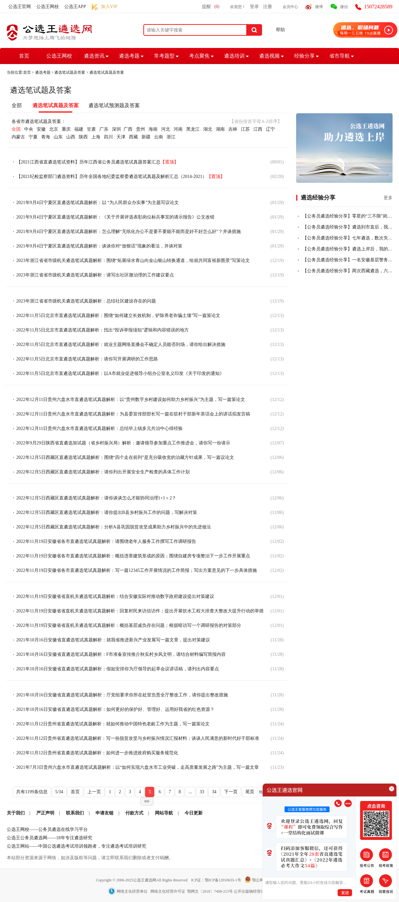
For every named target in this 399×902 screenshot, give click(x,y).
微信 (344, 7)
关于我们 (16, 813)
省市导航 (339, 56)
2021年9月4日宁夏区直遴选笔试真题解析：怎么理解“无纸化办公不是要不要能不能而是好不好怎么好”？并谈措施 (128, 231)
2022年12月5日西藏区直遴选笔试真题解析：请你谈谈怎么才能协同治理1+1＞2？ (96, 498)
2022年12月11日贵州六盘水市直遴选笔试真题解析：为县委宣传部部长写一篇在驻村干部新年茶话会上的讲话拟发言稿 (133, 414)
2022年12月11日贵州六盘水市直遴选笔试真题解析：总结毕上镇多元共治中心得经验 (99, 428)
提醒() (210, 6)
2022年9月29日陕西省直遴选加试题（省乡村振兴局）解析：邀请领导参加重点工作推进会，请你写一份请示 (123, 443)
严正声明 (45, 813)
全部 (17, 105)
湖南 (220, 129)
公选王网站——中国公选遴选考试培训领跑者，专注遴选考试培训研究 (76, 846)
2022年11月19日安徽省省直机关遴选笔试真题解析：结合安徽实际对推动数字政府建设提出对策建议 (115, 596)
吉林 (232, 129)
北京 (53, 129)
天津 (120, 137)
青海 (45, 137)
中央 (28, 129)
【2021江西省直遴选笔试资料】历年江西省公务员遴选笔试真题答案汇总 (97, 162)
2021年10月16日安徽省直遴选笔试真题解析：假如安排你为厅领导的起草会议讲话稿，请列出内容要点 (117, 668)
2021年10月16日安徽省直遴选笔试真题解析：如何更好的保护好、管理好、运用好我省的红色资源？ (115, 709)
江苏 (245, 129)
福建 (78, 129)
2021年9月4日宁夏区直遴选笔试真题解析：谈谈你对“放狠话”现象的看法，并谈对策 (99, 246)
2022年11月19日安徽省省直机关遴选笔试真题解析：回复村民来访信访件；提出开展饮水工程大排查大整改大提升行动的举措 (140, 611)
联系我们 (75, 813)
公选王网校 (47, 6)
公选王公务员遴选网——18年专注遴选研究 (49, 837)
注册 (267, 6)
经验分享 (304, 56)
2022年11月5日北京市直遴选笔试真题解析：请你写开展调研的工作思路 (87, 359)
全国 (16, 129)
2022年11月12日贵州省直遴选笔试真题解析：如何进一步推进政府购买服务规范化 (97, 752)
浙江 (171, 137)
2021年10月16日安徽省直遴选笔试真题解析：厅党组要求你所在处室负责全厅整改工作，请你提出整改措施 (122, 695)
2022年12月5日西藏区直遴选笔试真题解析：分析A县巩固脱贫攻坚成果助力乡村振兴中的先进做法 (113, 527)
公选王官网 (19, 6)
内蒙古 (18, 137)
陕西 (83, 137)
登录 (254, 6)
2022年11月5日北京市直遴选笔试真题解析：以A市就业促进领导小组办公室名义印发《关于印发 (120, 373)
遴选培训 (234, 56)
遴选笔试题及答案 (69, 72)
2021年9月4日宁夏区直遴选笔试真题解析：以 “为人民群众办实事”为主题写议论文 (97, 202)
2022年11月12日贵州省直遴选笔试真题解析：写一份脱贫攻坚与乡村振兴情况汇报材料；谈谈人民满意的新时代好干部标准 (137, 738)
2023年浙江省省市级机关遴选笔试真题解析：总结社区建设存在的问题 (86, 301)
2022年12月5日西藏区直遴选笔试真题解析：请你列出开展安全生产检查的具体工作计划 (103, 472)
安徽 (41, 129)
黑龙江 (193, 129)
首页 (24, 56)
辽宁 (270, 129)
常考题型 (164, 56)
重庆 (66, 129)
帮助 (280, 29)
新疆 (145, 137)
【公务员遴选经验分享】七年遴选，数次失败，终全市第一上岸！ (348, 238)
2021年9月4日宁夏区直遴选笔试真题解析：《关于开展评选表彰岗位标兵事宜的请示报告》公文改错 (115, 217)
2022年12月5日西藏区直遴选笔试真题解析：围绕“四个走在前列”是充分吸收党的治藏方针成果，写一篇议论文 (125, 457)
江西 (257, 129)
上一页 (94, 791)
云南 (158, 137)
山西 (70, 137)
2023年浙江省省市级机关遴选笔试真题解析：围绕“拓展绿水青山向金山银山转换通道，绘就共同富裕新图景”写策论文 (133, 260)
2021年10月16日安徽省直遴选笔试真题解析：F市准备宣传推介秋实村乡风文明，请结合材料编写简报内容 (121, 654)
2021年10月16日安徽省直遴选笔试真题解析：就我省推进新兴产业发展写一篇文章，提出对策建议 (113, 639)
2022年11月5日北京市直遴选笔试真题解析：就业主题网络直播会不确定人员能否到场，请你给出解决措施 (120, 344)
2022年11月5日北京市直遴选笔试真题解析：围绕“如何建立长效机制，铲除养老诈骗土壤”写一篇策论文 (118, 315)
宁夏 (33, 137)
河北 (165, 129)
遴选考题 (129, 56)
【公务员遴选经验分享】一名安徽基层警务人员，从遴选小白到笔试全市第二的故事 (348, 259)
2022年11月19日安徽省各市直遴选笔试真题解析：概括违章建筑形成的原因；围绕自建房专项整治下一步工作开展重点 (133, 555)
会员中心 (290, 7)
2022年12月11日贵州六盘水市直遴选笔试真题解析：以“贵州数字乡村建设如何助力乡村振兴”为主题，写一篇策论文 (130, 399)
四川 (108, 137)
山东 (58, 137)
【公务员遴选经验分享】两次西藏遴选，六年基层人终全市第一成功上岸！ (348, 270)
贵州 (140, 129)
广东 (103, 129)
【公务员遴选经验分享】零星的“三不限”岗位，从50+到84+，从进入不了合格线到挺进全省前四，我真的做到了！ (348, 216)
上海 (95, 137)
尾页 (249, 791)
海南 (153, 129)
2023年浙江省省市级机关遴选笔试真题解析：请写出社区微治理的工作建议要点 (95, 275)
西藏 (133, 137)
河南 (178, 129)
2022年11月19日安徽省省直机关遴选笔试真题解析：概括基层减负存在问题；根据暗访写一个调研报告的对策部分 (128, 625)
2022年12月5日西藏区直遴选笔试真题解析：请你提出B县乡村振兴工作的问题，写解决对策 (106, 512)
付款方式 (134, 813)
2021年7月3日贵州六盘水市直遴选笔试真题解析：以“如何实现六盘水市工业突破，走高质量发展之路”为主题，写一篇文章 (137, 767)
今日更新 (194, 813)
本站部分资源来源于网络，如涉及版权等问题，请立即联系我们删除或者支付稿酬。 (90, 857)
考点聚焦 (199, 56)
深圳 (116, 129)
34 (214, 791)
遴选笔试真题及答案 (106, 72)
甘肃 (91, 129)
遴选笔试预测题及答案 (114, 105)
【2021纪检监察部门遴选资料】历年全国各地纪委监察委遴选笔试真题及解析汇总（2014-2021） (120, 176)
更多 (388, 197)
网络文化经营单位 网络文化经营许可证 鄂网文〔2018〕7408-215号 (171, 891)
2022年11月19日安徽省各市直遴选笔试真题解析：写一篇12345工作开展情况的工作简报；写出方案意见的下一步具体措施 (136, 570)
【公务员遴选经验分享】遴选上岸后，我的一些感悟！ (348, 248)
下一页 (231, 791)
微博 (319, 7)
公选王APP (75, 6)
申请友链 (104, 813)
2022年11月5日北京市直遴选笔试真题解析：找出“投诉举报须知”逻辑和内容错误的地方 (102, 330)
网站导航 (164, 813)
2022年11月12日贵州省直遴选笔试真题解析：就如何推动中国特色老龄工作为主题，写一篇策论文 (113, 723)
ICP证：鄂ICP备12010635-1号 (216, 880)
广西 (127, 129)
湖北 (207, 129)
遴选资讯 (94, 56)
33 (202, 791)
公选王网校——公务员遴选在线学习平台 (47, 829)
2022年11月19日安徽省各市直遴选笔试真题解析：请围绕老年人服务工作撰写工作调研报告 (106, 541)
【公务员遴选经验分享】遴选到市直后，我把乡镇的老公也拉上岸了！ (348, 227)
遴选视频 (269, 56)
